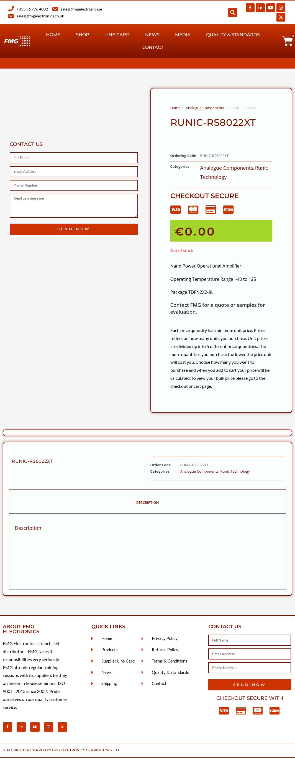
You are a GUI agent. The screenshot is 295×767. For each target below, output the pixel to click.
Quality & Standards (233, 34)
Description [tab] (147, 502)
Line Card (117, 34)
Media (183, 34)
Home (53, 34)
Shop (82, 34)
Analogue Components (205, 107)
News (152, 34)
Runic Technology (235, 471)
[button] (232, 12)
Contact (152, 47)
